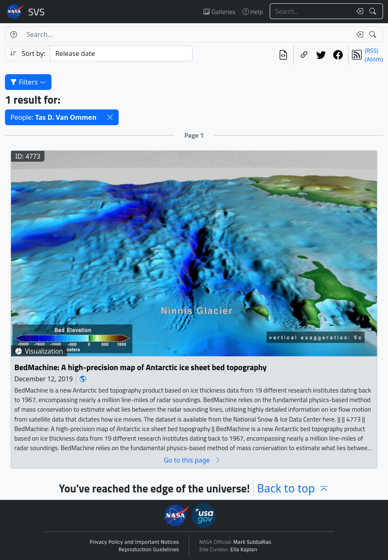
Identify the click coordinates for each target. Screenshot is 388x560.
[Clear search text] (358, 11)
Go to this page (192, 460)
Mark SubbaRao (252, 542)
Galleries (219, 12)
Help (252, 12)
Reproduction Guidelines (149, 549)
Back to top (293, 488)
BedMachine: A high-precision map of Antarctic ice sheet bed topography (140, 368)
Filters (28, 82)
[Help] (13, 34)
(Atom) (374, 59)
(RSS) (371, 50)
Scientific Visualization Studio (36, 11)
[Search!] (373, 11)
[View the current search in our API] (283, 55)
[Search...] (311, 11)
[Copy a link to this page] (304, 55)
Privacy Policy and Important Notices (134, 542)
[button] (110, 117)
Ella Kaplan (243, 549)
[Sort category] (121, 53)
